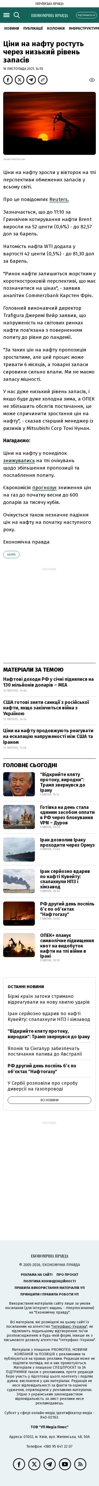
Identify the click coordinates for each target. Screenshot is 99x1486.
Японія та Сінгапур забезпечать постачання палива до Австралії (45, 1051)
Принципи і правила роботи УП (49, 1294)
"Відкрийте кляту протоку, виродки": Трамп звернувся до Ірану (62, 782)
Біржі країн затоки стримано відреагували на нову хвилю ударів (49, 999)
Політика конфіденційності (49, 1281)
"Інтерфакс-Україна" (69, 1326)
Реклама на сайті (37, 1275)
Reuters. (59, 199)
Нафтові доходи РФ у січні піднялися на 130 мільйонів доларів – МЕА (48, 682)
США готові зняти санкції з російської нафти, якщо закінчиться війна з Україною (46, 707)
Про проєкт (67, 1275)
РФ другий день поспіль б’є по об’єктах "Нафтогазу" (67, 909)
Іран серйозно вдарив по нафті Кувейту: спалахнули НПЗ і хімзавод (65, 879)
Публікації (33, 28)
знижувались (19, 460)
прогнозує (44, 487)
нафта (11, 554)
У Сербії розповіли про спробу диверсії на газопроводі (43, 1086)
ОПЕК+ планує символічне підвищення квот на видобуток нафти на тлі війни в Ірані (67, 945)
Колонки (56, 28)
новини (11, 28)
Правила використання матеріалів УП (50, 1288)
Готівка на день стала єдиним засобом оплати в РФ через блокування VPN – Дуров (67, 815)
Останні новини (26, 986)
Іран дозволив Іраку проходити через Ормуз (67, 842)
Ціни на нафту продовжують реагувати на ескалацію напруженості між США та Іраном (48, 736)
